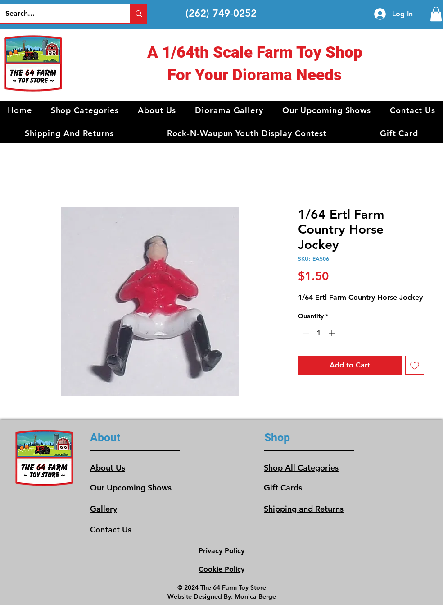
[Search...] (58, 13)
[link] (436, 14)
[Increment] (332, 333)
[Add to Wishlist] (414, 365)
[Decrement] (305, 333)
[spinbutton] (319, 333)
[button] (85, 110)
